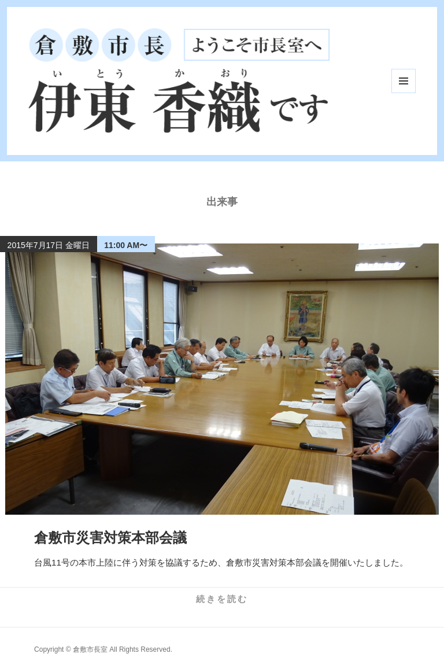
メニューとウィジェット (403, 81)
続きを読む (222, 599)
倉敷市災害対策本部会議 (110, 537)
